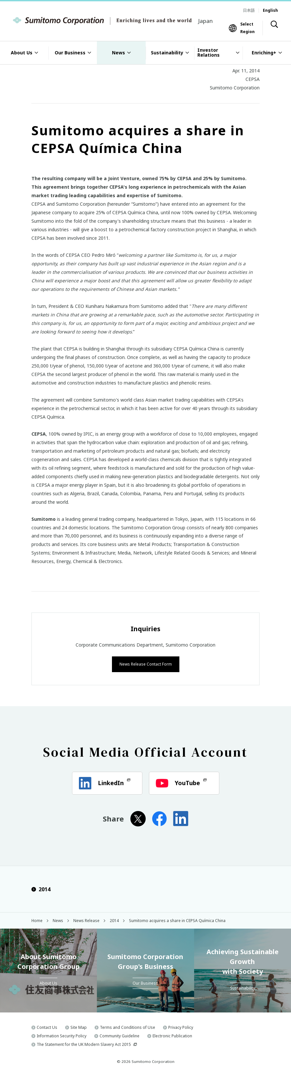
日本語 (249, 10)
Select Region (247, 27)
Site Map (78, 1026)
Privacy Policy (180, 1026)
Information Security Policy (61, 1035)
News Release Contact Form (145, 663)
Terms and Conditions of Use (127, 1026)
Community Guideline (119, 1035)
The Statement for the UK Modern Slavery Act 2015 (84, 1044)
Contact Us (47, 1026)
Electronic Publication (172, 1035)
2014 (40, 888)
